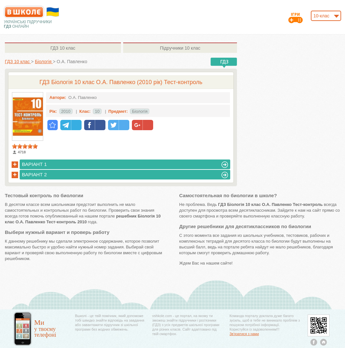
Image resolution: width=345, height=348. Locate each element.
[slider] (25, 146)
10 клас (62, 48)
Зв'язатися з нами (244, 334)
